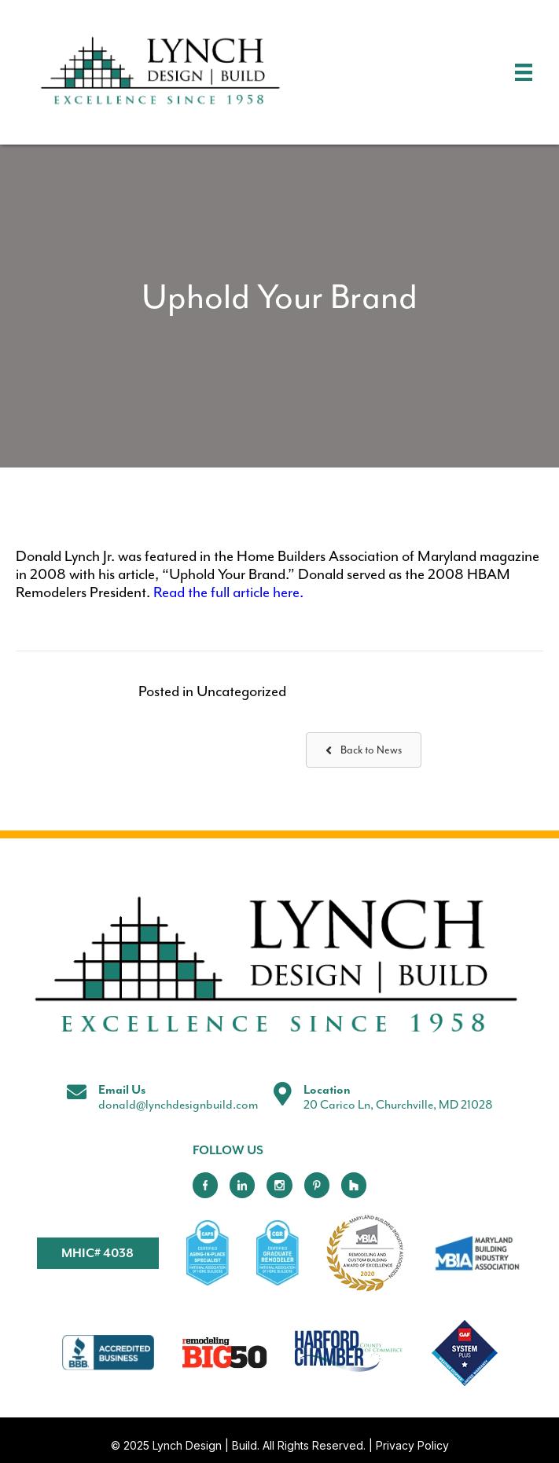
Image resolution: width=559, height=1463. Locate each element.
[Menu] (523, 72)
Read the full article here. (228, 593)
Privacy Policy (412, 1445)
